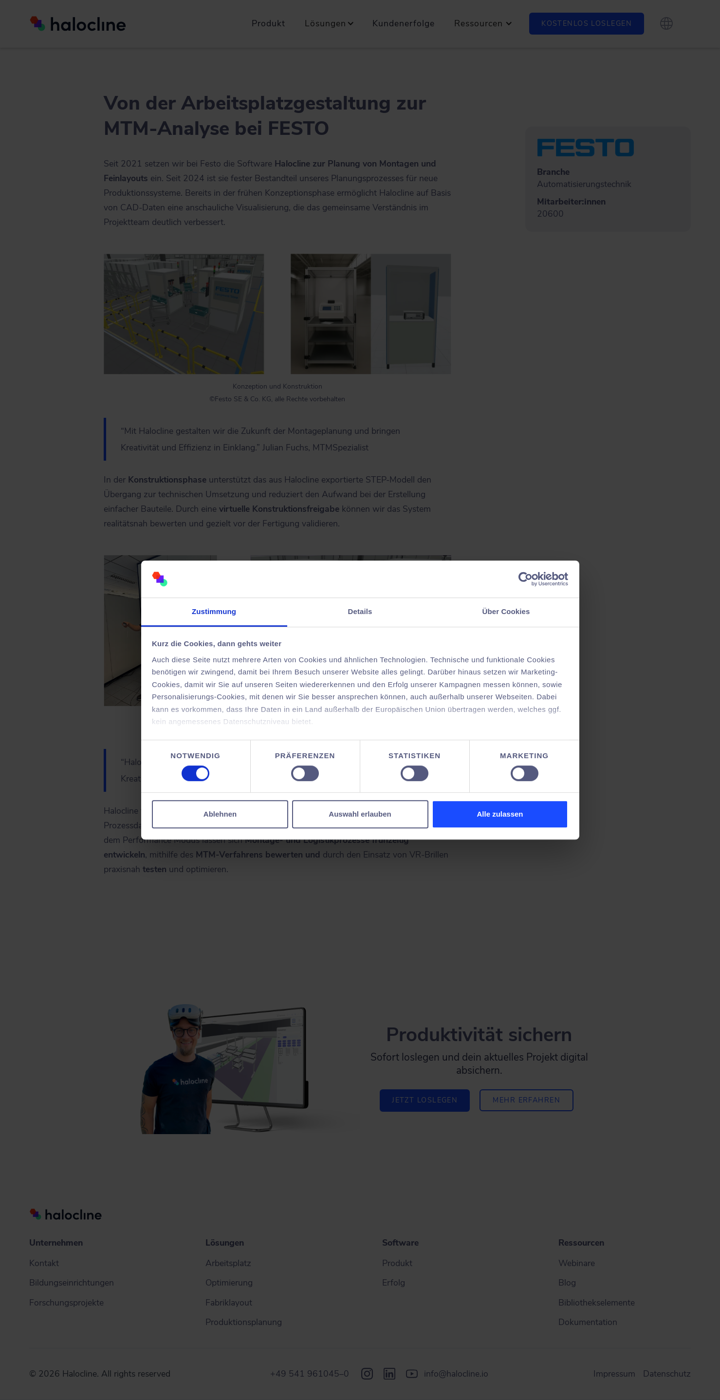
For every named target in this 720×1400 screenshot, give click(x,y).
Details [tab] (360, 612)
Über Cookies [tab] (506, 612)
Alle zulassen (500, 814)
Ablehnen (220, 814)
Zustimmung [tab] (214, 612)
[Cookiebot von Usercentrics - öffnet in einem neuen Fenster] (525, 579)
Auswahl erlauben (360, 814)
